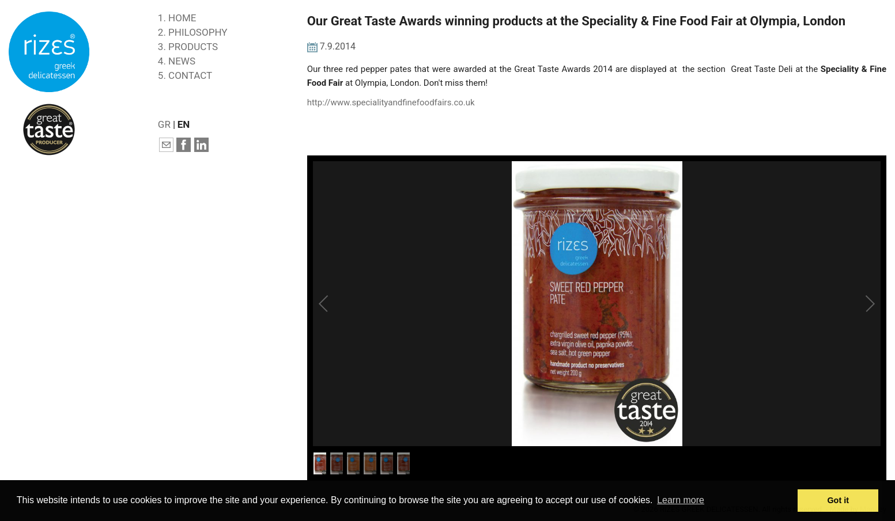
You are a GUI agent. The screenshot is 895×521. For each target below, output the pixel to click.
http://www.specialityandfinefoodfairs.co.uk (391, 102)
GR (164, 124)
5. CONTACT (185, 75)
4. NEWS (176, 61)
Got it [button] (838, 500)
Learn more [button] (680, 500)
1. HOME (177, 18)
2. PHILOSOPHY (193, 32)
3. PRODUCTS (188, 46)
